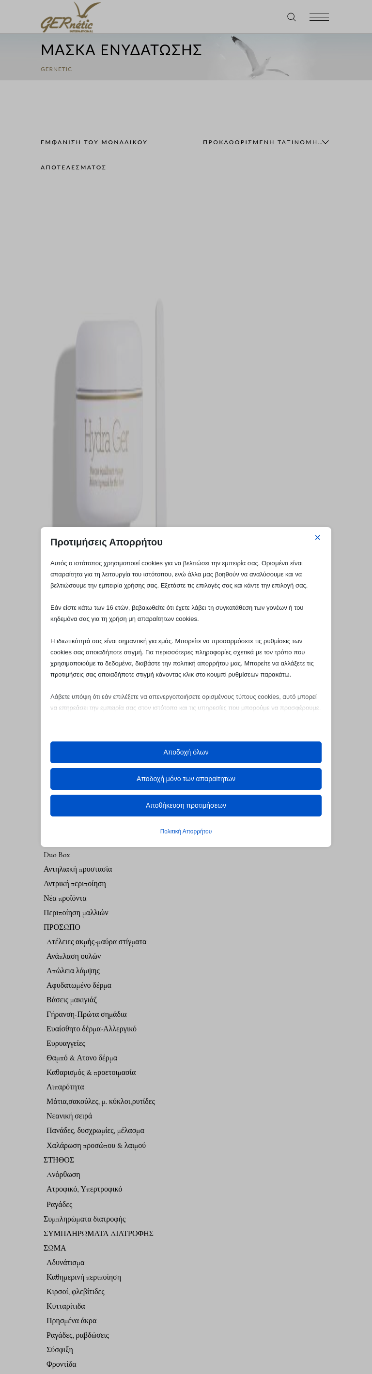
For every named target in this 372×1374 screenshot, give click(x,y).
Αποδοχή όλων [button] (185, 752)
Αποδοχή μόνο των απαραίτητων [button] (186, 779)
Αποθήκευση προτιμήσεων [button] (186, 805)
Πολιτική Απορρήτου (186, 831)
